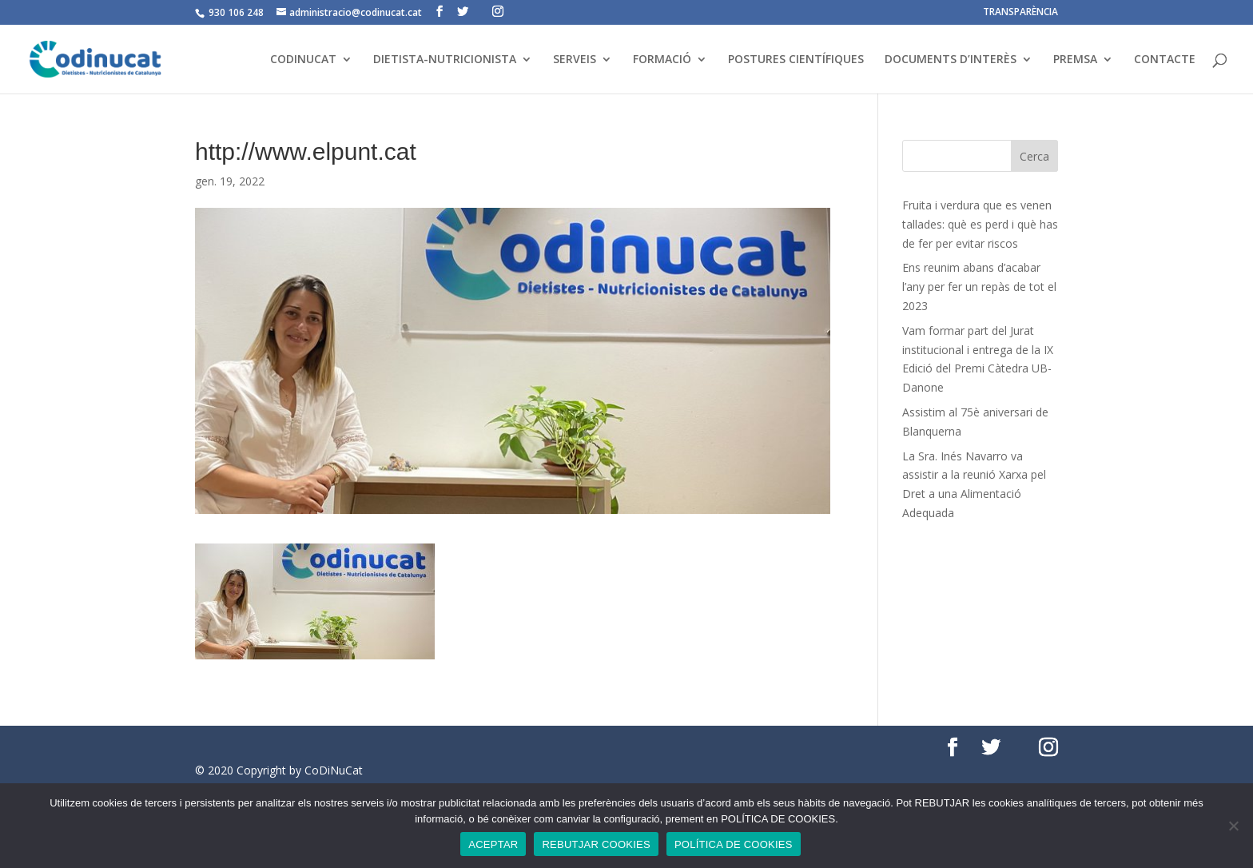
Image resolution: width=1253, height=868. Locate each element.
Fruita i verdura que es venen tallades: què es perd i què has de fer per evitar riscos (980, 224)
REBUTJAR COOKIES (596, 844)
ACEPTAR (493, 844)
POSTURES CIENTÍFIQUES (796, 60)
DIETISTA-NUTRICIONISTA (444, 60)
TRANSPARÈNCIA (1020, 12)
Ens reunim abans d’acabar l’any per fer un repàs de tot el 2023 (979, 286)
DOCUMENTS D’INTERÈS (950, 60)
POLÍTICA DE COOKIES (733, 844)
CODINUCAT (303, 60)
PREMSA (1075, 60)
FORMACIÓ (662, 60)
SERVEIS (574, 60)
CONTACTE (1164, 60)
